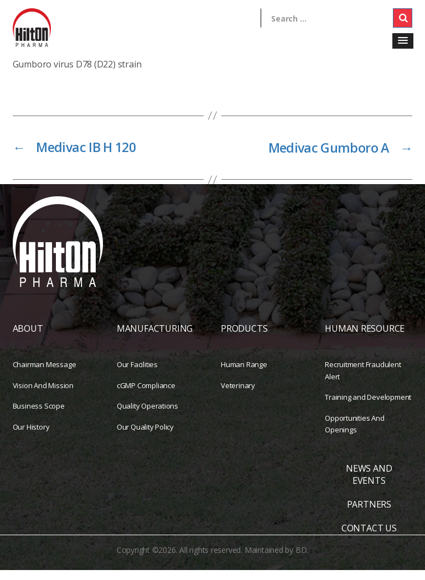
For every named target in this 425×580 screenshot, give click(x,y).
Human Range (244, 374)
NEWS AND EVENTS (369, 484)
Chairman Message (44, 374)
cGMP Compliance (146, 395)
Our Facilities (137, 374)
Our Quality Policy (145, 436)
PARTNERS (369, 514)
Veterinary (238, 395)
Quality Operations (147, 416)
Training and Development (368, 407)
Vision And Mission (43, 395)
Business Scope (39, 416)
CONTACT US (369, 538)
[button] (402, 41)
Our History (31, 436)
